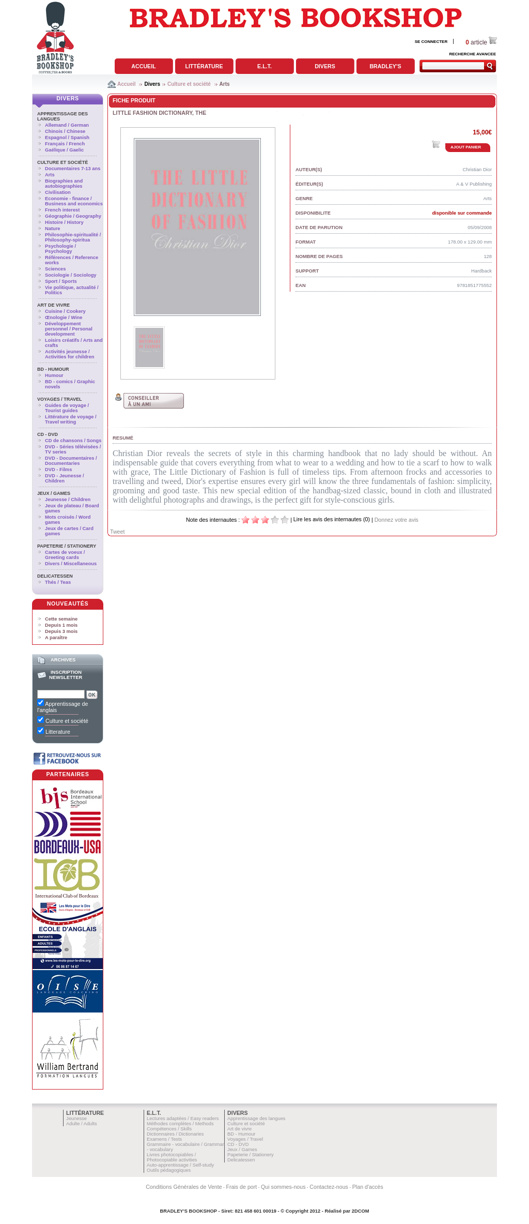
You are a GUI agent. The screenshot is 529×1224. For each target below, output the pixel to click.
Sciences (55, 268)
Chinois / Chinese (65, 131)
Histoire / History (64, 222)
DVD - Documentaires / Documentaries (71, 461)
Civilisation (58, 192)
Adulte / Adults (81, 1123)
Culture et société (189, 84)
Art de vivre (53, 305)
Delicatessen (55, 576)
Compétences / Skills (169, 1128)
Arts (225, 84)
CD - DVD (47, 434)
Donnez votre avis (396, 520)
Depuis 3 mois (61, 631)
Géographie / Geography (73, 216)
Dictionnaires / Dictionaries (175, 1134)
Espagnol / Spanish (67, 137)
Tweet (117, 531)
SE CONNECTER (431, 41)
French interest (62, 210)
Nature (52, 228)
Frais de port (241, 1187)
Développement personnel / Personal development (68, 329)
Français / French (65, 143)
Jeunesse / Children (67, 499)
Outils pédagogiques (169, 1170)
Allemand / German (67, 125)
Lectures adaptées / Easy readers (183, 1118)
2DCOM (360, 1211)
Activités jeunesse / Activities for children (69, 354)
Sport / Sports (61, 281)
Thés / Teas (58, 582)
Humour (54, 375)
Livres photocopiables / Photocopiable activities (172, 1157)
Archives (63, 659)
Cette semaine (61, 619)
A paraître (56, 637)
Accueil (143, 66)
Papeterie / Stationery (66, 546)
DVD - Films (58, 469)
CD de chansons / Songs (73, 440)
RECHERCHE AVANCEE (472, 54)
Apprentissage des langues (256, 1118)
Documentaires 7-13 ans (72, 168)
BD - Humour (53, 369)
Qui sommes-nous (283, 1187)
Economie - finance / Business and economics (74, 201)
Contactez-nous (328, 1187)
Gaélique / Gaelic (64, 150)
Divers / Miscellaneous (71, 563)
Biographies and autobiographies (64, 183)
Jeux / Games (53, 493)
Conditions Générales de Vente (184, 1187)
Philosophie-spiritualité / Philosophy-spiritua (73, 237)
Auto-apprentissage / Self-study (180, 1165)
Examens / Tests (164, 1139)
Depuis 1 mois (61, 625)
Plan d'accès (367, 1187)
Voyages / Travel (59, 399)
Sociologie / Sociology (71, 275)
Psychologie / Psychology (60, 249)
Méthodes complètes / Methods (180, 1123)
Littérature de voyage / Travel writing (71, 419)
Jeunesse (76, 1118)
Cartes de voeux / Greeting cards (65, 555)
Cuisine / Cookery (65, 311)
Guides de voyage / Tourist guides (67, 408)
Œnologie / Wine (63, 317)
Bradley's (385, 66)
